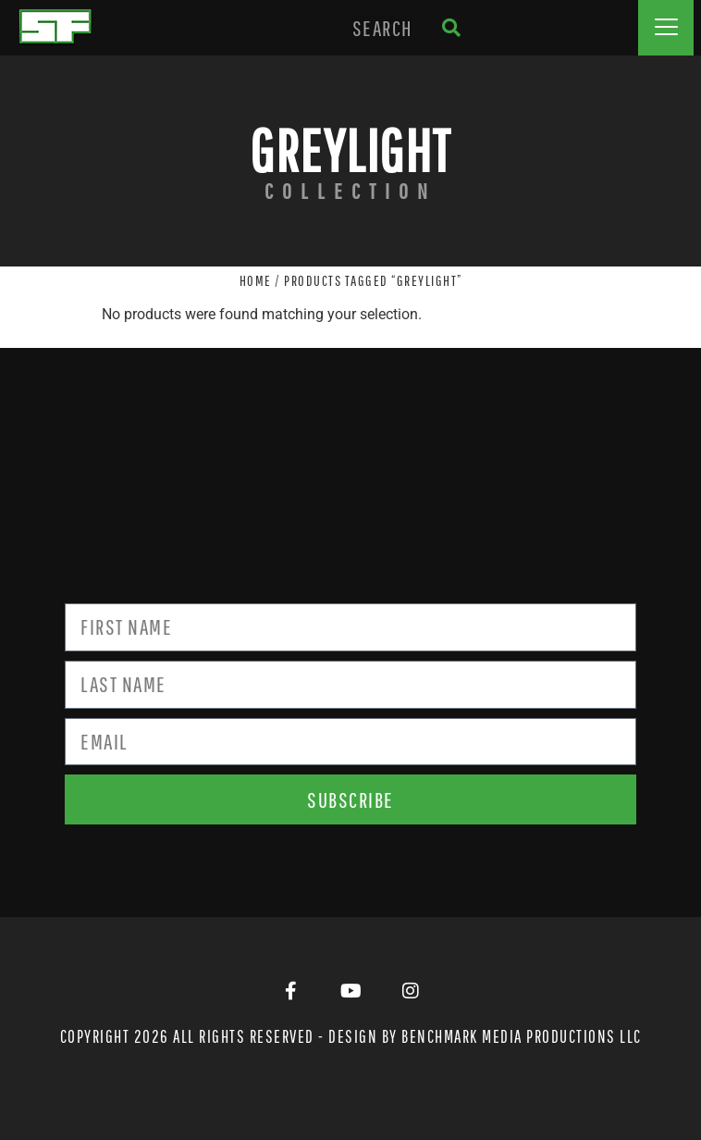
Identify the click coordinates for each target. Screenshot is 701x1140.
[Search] (450, 28)
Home (256, 280)
